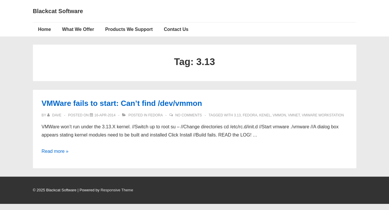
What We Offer (78, 29)
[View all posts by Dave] (54, 115)
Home (44, 29)
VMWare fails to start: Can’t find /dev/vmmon (122, 103)
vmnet (294, 115)
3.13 (237, 115)
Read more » (55, 151)
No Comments (188, 115)
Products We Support (129, 29)
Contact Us (176, 29)
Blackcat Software (58, 11)
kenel (265, 115)
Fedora (155, 115)
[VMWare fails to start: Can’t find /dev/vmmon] (105, 115)
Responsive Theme (117, 190)
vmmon (279, 115)
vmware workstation (323, 115)
